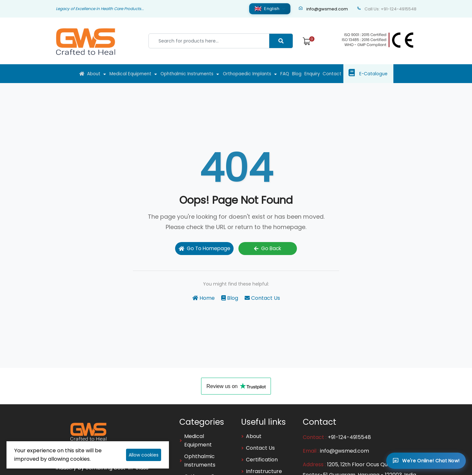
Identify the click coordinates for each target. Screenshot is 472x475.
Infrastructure (264, 471)
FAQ (289, 73)
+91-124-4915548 (349, 437)
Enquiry (322, 73)
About (84, 73)
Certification (262, 459)
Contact (344, 73)
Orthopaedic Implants (249, 73)
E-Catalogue (387, 73)
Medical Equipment (124, 73)
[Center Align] (281, 40)
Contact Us (262, 297)
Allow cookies (144, 455)
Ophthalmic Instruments (185, 73)
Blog (304, 73)
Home (203, 297)
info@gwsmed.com (323, 9)
